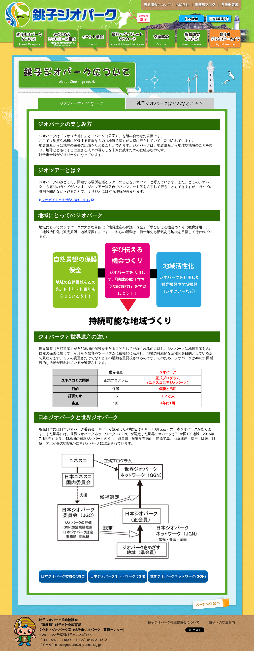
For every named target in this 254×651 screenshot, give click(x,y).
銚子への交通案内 (222, 622)
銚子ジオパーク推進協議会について (173, 622)
